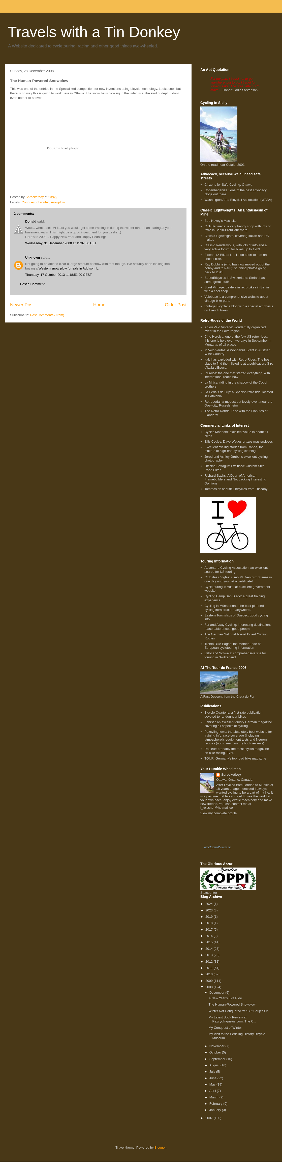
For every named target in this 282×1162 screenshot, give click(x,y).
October (215, 1052)
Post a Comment (32, 284)
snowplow (57, 202)
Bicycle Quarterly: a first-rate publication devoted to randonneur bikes (233, 714)
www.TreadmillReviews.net (217, 847)
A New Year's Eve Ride (225, 998)
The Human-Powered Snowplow (231, 1004)
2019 (209, 916)
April (213, 1091)
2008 (209, 987)
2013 (209, 955)
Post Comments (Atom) (47, 315)
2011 (209, 968)
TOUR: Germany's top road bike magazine (235, 758)
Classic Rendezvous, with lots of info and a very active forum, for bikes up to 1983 (235, 247)
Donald (30, 221)
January (215, 1110)
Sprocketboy (231, 774)
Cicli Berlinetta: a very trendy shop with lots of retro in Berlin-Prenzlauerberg (237, 228)
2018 (209, 923)
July (212, 1071)
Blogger (160, 1147)
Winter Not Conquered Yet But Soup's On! (238, 1011)
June (213, 1078)
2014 (209, 949)
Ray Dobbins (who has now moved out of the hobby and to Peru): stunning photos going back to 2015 (237, 268)
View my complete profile (218, 813)
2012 (209, 961)
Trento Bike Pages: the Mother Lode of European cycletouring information (232, 646)
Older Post (175, 304)
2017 (209, 929)
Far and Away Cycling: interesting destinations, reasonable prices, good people (238, 627)
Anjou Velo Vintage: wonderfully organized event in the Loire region (235, 329)
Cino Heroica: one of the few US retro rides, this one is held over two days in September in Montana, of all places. (237, 340)
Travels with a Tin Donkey (94, 31)
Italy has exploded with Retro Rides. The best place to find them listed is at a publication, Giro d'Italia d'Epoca (238, 363)
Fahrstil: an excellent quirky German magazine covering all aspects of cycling (238, 724)
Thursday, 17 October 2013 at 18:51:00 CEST (58, 275)
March (214, 1097)
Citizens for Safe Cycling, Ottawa (228, 184)
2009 (209, 981)
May (212, 1084)
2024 (209, 904)
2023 (209, 910)
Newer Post (22, 304)
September (217, 1059)
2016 (209, 936)
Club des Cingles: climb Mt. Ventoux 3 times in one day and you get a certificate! (238, 579)
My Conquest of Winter (225, 1028)
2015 (209, 942)
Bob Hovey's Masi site (220, 221)
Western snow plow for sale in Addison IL (68, 268)
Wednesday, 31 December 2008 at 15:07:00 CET (61, 243)
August (215, 1065)
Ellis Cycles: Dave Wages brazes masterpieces (238, 441)
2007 (209, 1118)
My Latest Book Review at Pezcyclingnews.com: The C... (232, 1019)
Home (99, 304)
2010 (209, 974)
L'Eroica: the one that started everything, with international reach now (237, 375)
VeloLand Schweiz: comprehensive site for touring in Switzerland (235, 655)
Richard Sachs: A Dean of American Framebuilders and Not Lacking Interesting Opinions (235, 479)
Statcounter (208, 893)
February (216, 1103)
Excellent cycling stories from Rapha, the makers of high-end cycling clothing (234, 449)
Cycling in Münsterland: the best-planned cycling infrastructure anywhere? (234, 608)
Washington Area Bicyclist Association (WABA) (238, 200)
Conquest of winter (35, 202)
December (217, 992)
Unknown (32, 257)
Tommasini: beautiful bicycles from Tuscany (235, 489)
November (217, 1046)
